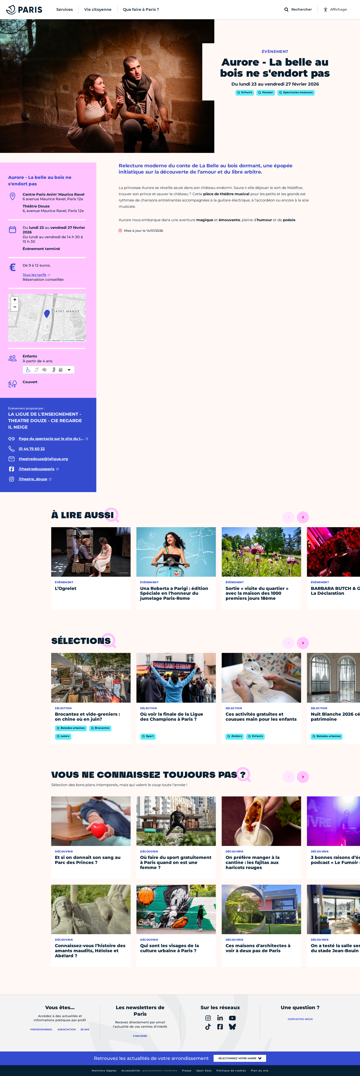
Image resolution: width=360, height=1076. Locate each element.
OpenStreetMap (68, 340)
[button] (46, 314)
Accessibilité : (149, 1070)
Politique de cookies (231, 1070)
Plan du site (259, 1070)
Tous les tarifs (34, 275)
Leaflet (47, 340)
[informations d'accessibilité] (49, 370)
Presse (186, 1070)
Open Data (204, 1070)
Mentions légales (104, 1070)
